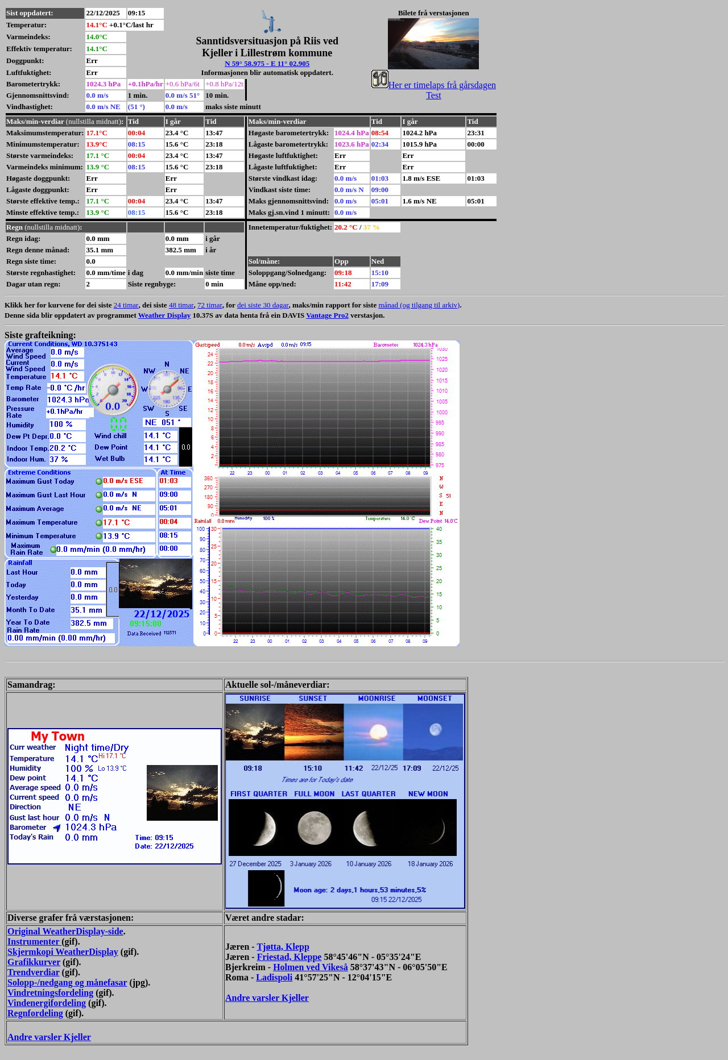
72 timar (209, 305)
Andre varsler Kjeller (267, 998)
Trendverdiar (33, 972)
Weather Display (164, 315)
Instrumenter (34, 941)
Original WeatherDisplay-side (65, 931)
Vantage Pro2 (327, 315)
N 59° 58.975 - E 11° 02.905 (267, 63)
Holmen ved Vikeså (310, 967)
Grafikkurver (33, 962)
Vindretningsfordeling (50, 992)
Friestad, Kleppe (289, 957)
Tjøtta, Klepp (283, 946)
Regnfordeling (35, 1013)
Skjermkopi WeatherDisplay (62, 952)
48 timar (181, 305)
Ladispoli (274, 977)
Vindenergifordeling (46, 1003)
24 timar (126, 305)
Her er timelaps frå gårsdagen (433, 85)
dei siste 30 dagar (263, 305)
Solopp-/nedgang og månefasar (67, 982)
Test (433, 95)
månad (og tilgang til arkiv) (419, 305)
